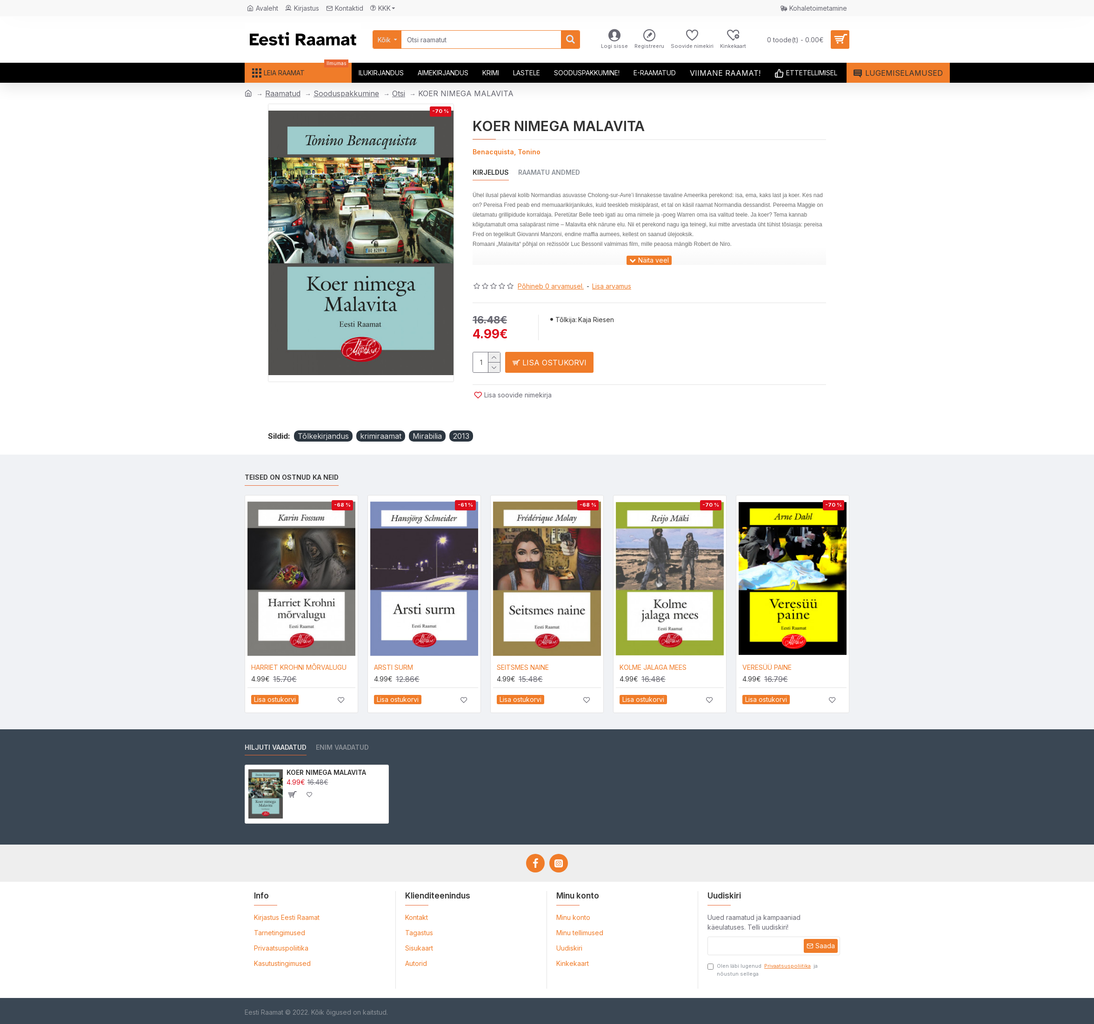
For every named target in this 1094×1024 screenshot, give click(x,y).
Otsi (398, 93)
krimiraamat (380, 436)
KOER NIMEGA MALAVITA (326, 772)
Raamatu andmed (549, 172)
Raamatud (282, 93)
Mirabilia (427, 436)
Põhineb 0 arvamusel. (551, 286)
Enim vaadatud (342, 747)
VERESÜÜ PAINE (767, 667)
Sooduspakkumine (346, 93)
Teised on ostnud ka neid (292, 477)
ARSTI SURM (393, 667)
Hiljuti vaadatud (276, 747)
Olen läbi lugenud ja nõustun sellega (762, 969)
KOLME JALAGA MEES (653, 667)
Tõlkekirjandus (323, 436)
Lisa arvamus (611, 286)
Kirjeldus (491, 172)
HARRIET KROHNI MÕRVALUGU (299, 667)
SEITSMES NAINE (523, 667)
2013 (461, 436)
